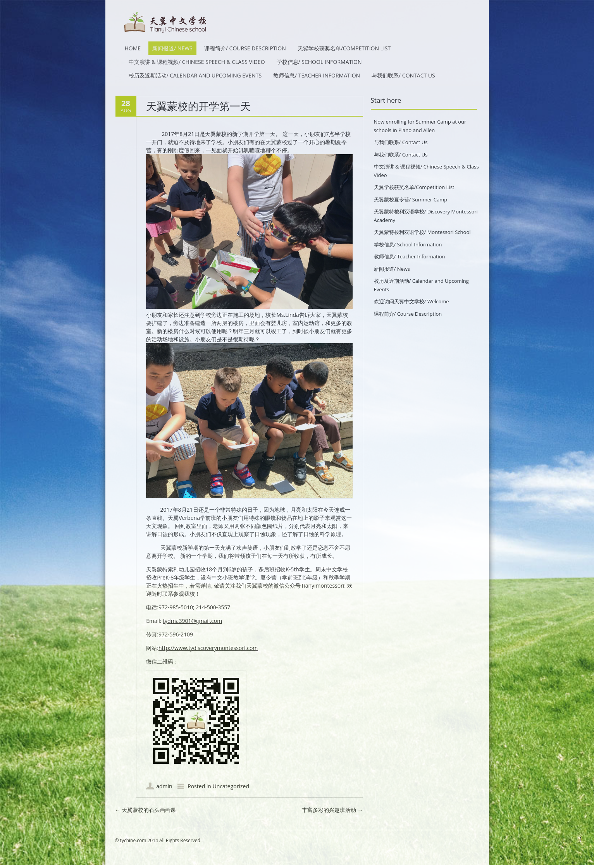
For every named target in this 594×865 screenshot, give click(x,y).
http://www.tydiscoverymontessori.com (208, 648)
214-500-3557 (213, 607)
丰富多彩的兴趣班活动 (332, 809)
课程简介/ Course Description (245, 48)
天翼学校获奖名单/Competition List (344, 48)
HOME (133, 48)
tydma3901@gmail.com (192, 620)
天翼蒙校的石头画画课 (145, 809)
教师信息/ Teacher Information (316, 75)
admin (164, 786)
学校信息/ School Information (319, 61)
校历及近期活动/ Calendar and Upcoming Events (195, 75)
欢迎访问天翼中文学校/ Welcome (411, 301)
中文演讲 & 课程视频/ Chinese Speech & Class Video (197, 61)
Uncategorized (231, 786)
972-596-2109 (175, 634)
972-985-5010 (175, 607)
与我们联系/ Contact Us (403, 75)
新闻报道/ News (172, 48)
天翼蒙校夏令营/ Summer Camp (411, 199)
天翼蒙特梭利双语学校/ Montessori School (422, 232)
